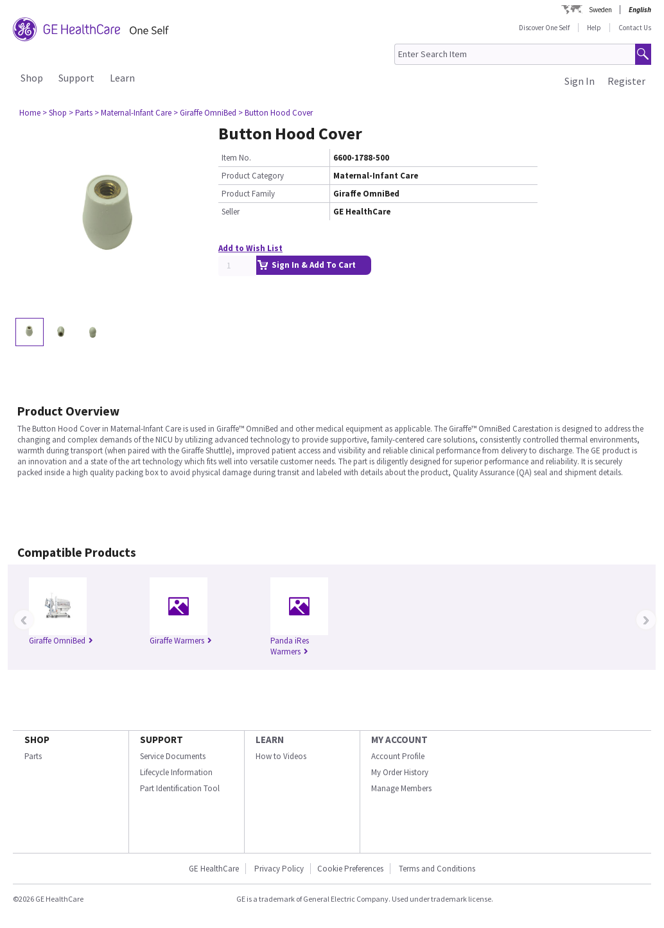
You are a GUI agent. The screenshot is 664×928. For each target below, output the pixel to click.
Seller (231, 211)
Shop (32, 77)
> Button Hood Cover (275, 112)
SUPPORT (161, 739)
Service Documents (172, 756)
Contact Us (634, 27)
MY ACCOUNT (399, 739)
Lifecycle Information (176, 772)
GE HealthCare (214, 868)
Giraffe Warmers (181, 640)
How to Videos (281, 756)
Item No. (236, 157)
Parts (33, 756)
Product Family (248, 193)
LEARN (270, 739)
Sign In (579, 80)
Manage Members (401, 788)
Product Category (253, 175)
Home (29, 112)
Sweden (600, 9)
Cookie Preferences (350, 868)
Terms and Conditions (437, 868)
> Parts (80, 112)
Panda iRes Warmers (289, 646)
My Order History (399, 772)
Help (594, 27)
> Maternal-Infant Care (132, 112)
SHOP (36, 739)
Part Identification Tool (180, 788)
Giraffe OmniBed (61, 640)
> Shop (54, 112)
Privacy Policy (278, 868)
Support (76, 77)
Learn (122, 77)
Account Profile (397, 756)
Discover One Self (544, 27)
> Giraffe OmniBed (204, 112)
